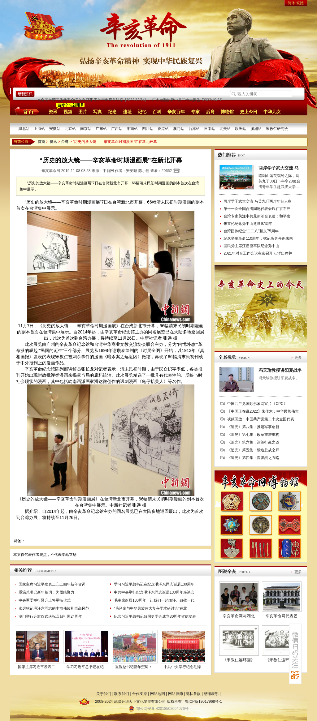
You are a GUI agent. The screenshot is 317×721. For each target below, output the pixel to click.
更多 (298, 357)
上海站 (39, 129)
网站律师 (175, 694)
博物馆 (227, 111)
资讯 (53, 111)
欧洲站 (240, 129)
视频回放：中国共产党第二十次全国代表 (260, 419)
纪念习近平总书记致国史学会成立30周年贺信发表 (155, 616)
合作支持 (139, 694)
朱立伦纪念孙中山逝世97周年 (248, 223)
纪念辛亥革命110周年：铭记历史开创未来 (258, 238)
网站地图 (157, 694)
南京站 (85, 129)
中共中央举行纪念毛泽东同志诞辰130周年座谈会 (154, 592)
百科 (157, 111)
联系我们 (121, 694)
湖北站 (23, 129)
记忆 (142, 111)
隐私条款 (193, 694)
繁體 (300, 3)
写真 (97, 111)
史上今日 (248, 111)
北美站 (225, 129)
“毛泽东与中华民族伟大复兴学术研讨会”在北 (150, 608)
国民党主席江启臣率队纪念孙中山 (251, 246)
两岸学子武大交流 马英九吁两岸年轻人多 (257, 201)
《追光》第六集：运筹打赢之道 (253, 442)
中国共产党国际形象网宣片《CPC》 (257, 403)
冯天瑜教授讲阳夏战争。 (278, 378)
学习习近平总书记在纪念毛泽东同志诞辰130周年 (154, 584)
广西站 (116, 129)
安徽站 (54, 129)
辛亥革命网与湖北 (239, 616)
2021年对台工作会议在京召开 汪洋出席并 (258, 253)
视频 (67, 111)
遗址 (127, 111)
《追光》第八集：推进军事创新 (253, 427)
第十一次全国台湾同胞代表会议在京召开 (257, 209)
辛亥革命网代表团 (281, 616)
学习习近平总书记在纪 (85, 667)
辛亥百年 (176, 111)
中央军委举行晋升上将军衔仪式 (45, 600)
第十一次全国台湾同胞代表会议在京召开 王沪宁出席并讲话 (75, 100)
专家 (195, 111)
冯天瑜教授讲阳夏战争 (280, 370)
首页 (25, 111)
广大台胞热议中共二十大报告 (177, 100)
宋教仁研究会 (277, 129)
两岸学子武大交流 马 (278, 167)
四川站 (147, 129)
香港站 (163, 129)
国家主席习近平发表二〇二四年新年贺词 (52, 584)
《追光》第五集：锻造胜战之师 (253, 450)
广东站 (101, 129)
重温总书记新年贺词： (133, 667)
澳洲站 (256, 129)
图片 (82, 111)
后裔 (210, 111)
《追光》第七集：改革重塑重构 (253, 434)
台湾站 (194, 129)
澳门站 (178, 129)
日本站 (209, 129)
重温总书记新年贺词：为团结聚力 (46, 592)
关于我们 (103, 694)
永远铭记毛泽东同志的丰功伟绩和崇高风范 (54, 608)
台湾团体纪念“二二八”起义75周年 (251, 231)
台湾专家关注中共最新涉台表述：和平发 (257, 216)
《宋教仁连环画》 (239, 660)
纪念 (112, 111)
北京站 (70, 129)
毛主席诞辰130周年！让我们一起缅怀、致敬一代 (154, 600)
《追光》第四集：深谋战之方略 (253, 458)
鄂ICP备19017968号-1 (203, 701)
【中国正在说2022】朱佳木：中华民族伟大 (263, 411)
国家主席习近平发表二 (36, 667)
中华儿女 (272, 111)
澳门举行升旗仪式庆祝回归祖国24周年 (50, 616)
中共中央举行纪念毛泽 (182, 667)
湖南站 (132, 129)
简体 (291, 3)
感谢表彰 (211, 694)
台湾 (64, 141)
